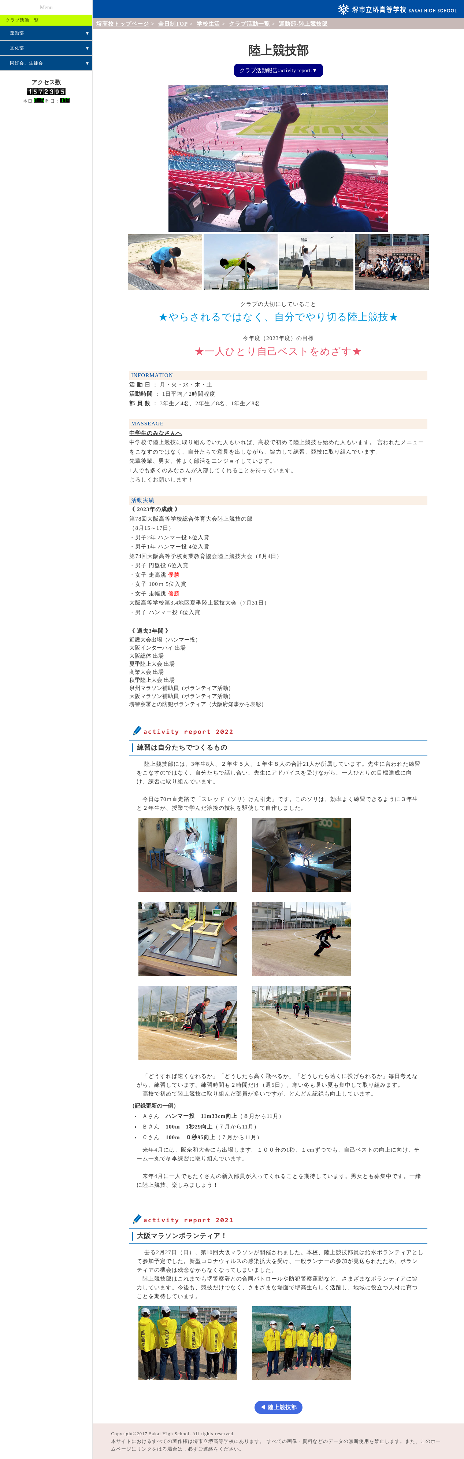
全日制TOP (173, 24)
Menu (46, 7)
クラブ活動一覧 (249, 24)
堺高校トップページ (122, 24)
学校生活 (208, 24)
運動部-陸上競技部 (303, 24)
